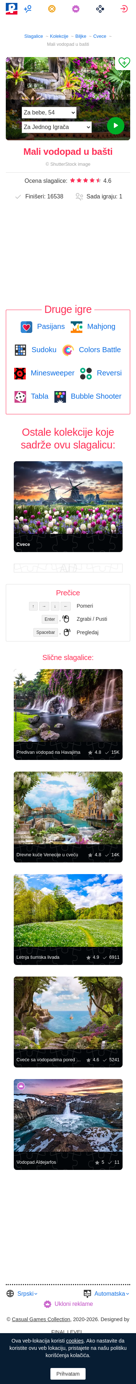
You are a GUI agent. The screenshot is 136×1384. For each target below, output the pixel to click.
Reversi (108, 373)
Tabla (39, 396)
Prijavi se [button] (125, 8)
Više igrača (28, 8)
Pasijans (50, 326)
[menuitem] (28, 8)
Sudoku (42, 350)
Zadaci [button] (53, 8)
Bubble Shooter (95, 396)
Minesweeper (51, 373)
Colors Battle (99, 350)
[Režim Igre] (56, 127)
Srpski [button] (25, 1294)
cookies (74, 1341)
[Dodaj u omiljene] (122, 63)
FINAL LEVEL (67, 1332)
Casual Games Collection (41, 1319)
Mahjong (100, 326)
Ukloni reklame (74, 1304)
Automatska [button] (110, 1294)
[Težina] (49, 112)
